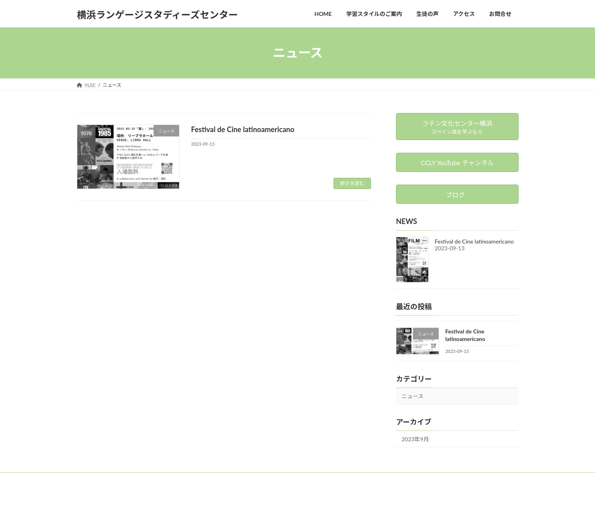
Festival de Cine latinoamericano (243, 129)
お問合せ (121, 480)
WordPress (226, 512)
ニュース (412, 396)
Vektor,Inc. (369, 512)
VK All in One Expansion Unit (320, 512)
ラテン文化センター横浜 (172, 480)
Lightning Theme (267, 512)
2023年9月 (415, 438)
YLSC (90, 480)
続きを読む (352, 183)
